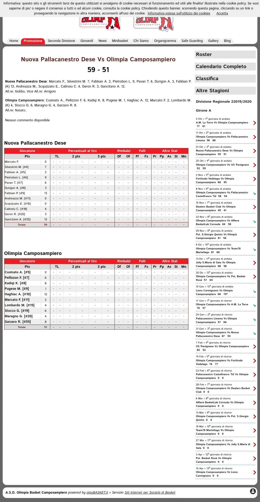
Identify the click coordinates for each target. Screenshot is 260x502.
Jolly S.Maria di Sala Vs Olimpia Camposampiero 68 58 (215, 264)
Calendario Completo (221, 66)
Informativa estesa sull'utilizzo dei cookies (179, 13)
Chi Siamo (141, 41)
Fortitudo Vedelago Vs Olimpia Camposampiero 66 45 (215, 180)
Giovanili (86, 41)
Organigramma (165, 41)
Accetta (222, 13)
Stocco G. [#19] (17, 310)
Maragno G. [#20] (19, 316)
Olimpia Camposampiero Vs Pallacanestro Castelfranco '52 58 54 (222, 194)
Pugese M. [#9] (17, 288)
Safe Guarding (192, 41)
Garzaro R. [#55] (18, 321)
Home (13, 41)
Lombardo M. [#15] (20, 305)
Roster (204, 54)
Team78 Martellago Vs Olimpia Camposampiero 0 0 (215, 432)
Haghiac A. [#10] (18, 294)
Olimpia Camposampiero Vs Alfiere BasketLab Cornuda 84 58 (217, 222)
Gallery (213, 41)
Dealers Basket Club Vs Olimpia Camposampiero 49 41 (215, 208)
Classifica (207, 78)
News (103, 41)
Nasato (20, 110)
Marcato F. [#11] (17, 299)
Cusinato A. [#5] (18, 272)
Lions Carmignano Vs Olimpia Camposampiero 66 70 (214, 292)
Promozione (33, 41)
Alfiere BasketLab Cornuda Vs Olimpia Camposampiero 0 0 (219, 404)
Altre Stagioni (212, 90)
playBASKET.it (97, 492)
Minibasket (120, 41)
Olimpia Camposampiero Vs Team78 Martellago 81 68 (218, 250)
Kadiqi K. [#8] (15, 283)
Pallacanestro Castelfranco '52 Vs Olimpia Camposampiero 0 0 (222, 376)
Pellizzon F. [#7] (17, 277)
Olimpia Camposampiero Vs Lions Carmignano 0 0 (217, 474)
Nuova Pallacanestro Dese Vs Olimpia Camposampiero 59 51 (219, 152)
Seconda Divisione (61, 41)
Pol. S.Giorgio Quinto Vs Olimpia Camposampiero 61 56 (216, 236)
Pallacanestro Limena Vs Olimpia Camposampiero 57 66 (216, 320)
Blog (227, 41)
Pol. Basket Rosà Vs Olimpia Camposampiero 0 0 (213, 460)
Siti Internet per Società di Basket (149, 492)
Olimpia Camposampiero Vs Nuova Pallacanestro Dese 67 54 (217, 334)
